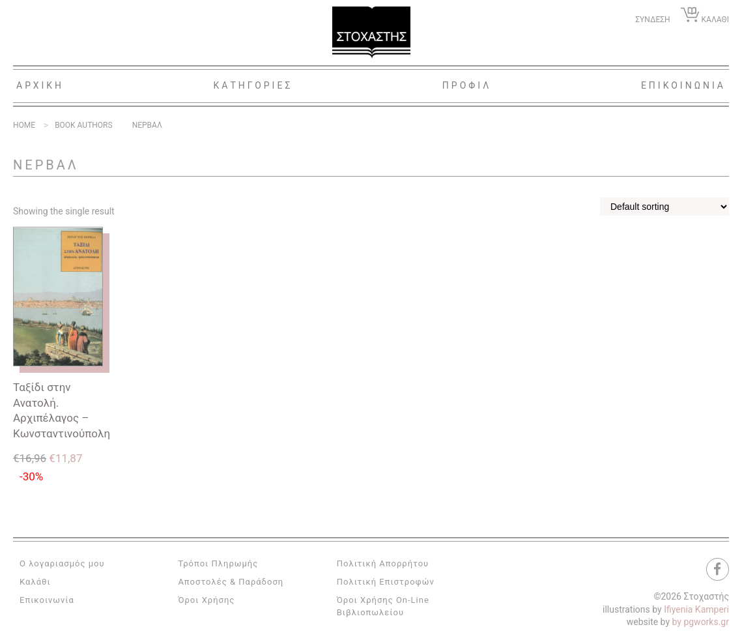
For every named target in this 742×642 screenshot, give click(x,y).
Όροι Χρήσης (206, 600)
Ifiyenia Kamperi (696, 609)
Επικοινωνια (683, 85)
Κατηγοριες (253, 85)
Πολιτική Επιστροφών (386, 582)
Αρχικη (40, 85)
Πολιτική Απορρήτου (383, 563)
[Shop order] (664, 206)
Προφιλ (467, 85)
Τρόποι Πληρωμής (218, 563)
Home (24, 125)
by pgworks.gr (700, 622)
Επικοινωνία (47, 600)
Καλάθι (35, 582)
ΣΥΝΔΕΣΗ (652, 19)
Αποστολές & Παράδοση (230, 582)
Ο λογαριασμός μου (62, 563)
